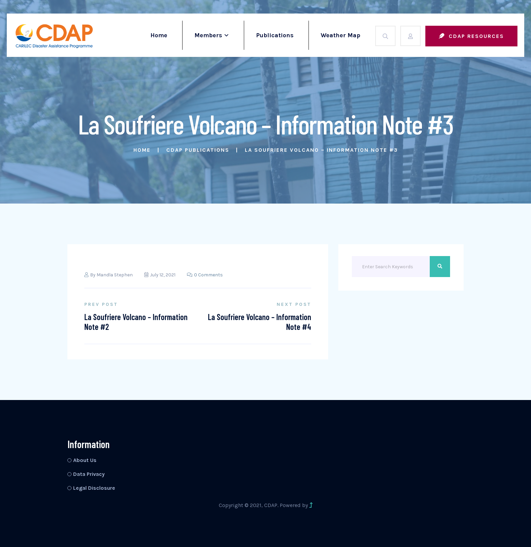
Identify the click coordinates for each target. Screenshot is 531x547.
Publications (275, 35)
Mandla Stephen (115, 275)
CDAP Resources (471, 36)
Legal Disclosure (94, 488)
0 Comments (205, 275)
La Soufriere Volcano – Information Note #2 (136, 322)
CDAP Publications (197, 150)
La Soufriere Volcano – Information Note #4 (259, 322)
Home (158, 35)
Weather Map (340, 35)
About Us (85, 460)
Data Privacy (89, 474)
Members (208, 35)
